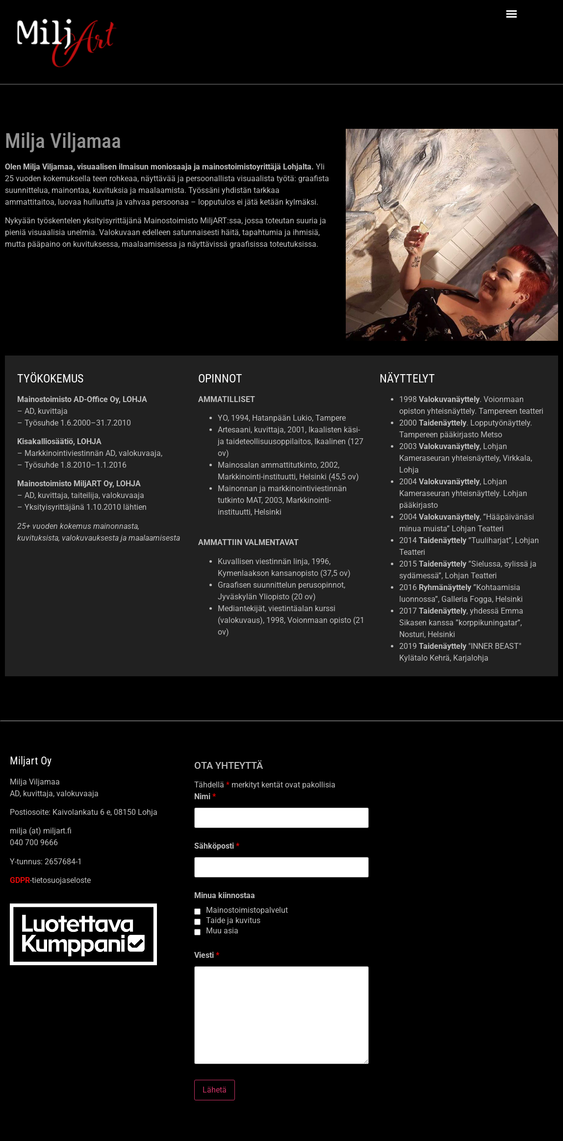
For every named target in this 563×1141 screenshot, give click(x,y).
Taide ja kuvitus (233, 921)
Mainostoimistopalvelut (247, 910)
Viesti (206, 955)
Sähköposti (216, 846)
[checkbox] (197, 911)
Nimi (205, 797)
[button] (511, 14)
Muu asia (222, 931)
